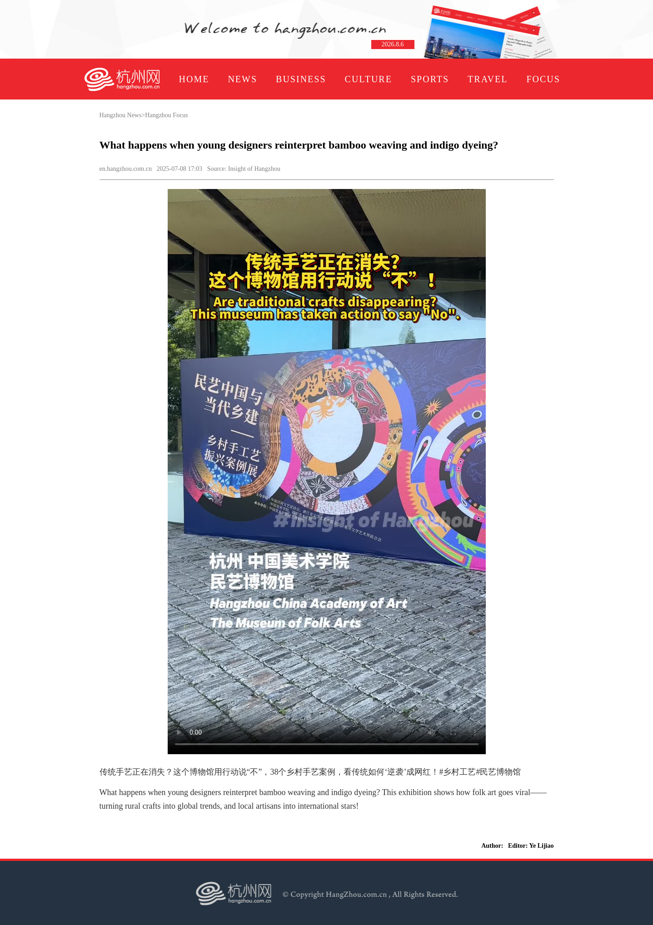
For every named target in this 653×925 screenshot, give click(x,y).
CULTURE (368, 79)
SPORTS (430, 79)
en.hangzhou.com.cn (126, 168)
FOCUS (543, 79)
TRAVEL (488, 79)
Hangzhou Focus (166, 115)
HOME (194, 79)
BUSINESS (301, 79)
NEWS (242, 79)
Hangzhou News (121, 115)
